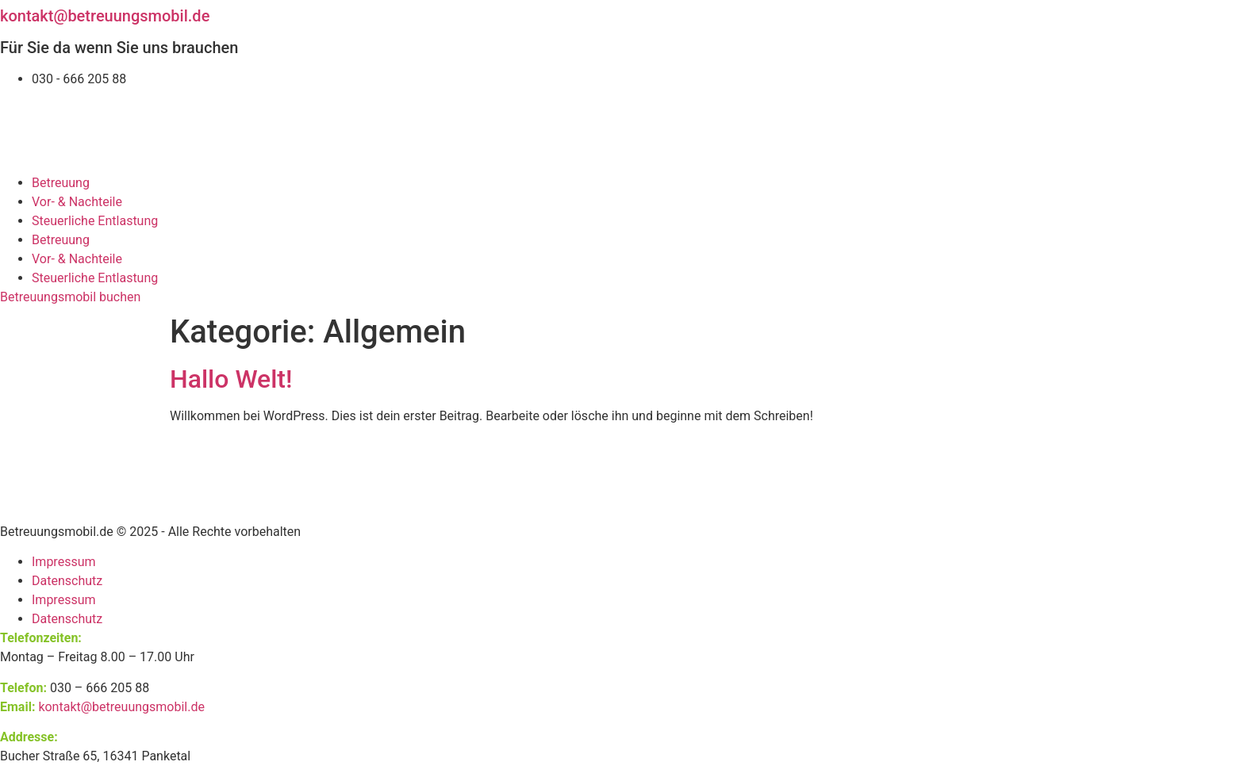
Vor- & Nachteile (77, 201)
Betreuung (61, 182)
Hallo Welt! (231, 379)
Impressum (64, 561)
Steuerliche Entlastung (95, 220)
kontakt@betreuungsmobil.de (104, 15)
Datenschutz (67, 580)
